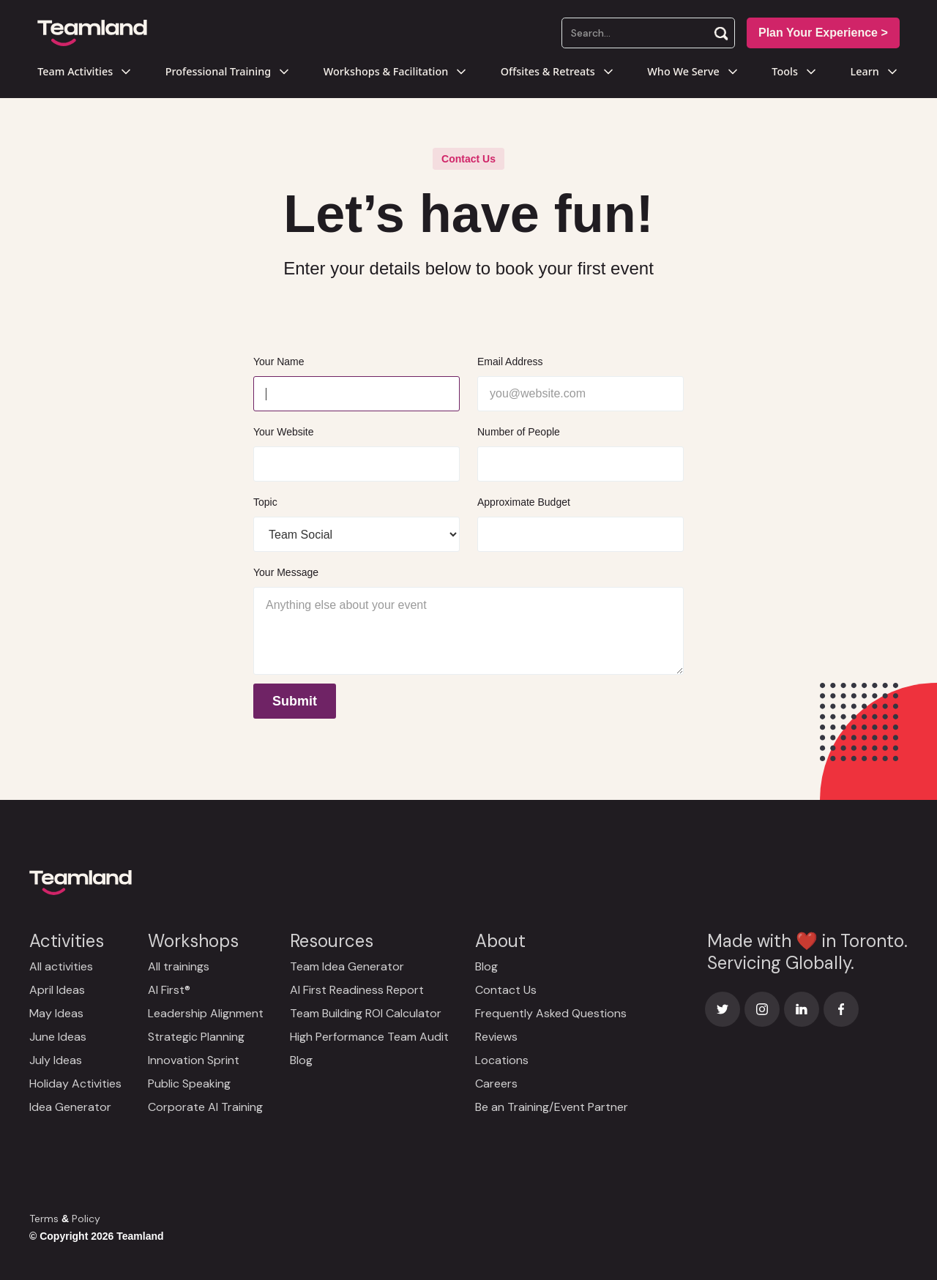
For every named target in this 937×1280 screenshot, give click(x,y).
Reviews (496, 1036)
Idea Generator (70, 1107)
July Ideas (55, 1060)
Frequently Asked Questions (551, 1013)
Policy (86, 1218)
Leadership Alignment (206, 1013)
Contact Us (506, 990)
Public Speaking (189, 1083)
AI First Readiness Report (357, 990)
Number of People (518, 432)
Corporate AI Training (205, 1107)
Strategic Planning (196, 1036)
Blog (301, 1060)
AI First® (169, 990)
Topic (265, 502)
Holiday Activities (75, 1083)
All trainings (178, 966)
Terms (44, 1218)
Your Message (285, 572)
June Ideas (57, 1036)
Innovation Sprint (193, 1060)
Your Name (279, 361)
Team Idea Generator (347, 966)
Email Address (509, 361)
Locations (502, 1060)
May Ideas (56, 1013)
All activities (61, 966)
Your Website (283, 432)
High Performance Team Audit (369, 1036)
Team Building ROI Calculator (365, 1013)
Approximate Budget (523, 502)
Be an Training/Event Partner (551, 1107)
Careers (496, 1083)
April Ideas (57, 990)
